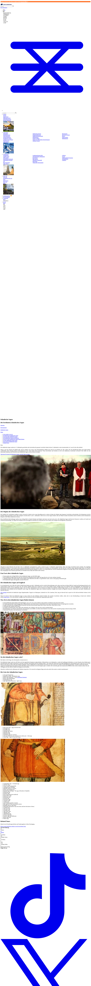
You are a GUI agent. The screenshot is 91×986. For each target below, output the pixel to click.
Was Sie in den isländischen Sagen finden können (13, 439)
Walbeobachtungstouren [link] (38, 136)
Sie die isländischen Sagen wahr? (10, 440)
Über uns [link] (5, 182)
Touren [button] (4, 114)
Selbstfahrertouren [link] (7, 119)
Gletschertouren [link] (6, 136)
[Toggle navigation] (46, 110)
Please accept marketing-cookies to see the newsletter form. (13, 826)
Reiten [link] (63, 136)
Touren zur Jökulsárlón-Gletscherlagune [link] (41, 139)
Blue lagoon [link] (35, 159)
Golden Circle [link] (6, 156)
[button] (3, 11)
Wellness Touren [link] (36, 140)
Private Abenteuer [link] (7, 120)
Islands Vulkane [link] (36, 138)
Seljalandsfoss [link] (65, 159)
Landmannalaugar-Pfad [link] (38, 155)
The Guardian (4, 592)
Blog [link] (4, 183)
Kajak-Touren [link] (65, 137)
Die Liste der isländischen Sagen (10, 441)
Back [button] (4, 199)
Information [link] (5, 180)
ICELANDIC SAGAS (8, 434)
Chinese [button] (45, 829)
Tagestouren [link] (5, 116)
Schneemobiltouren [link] (37, 134)
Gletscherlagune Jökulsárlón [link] (39, 156)
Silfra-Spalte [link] (6, 157)
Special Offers (24, 1)
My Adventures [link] (4, 7)
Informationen (4, 427)
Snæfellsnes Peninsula (22, 677)
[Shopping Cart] (4, 10)
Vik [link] (4, 161)
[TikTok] (45, 938)
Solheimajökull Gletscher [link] (67, 157)
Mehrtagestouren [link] (6, 118)
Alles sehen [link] (6, 142)
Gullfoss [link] (64, 155)
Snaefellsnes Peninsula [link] (8, 159)
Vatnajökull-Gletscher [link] (8, 160)
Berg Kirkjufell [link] (6, 162)
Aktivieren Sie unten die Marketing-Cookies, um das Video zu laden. (15, 454)
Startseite (3, 425)
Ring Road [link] (35, 161)
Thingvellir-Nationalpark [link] (38, 162)
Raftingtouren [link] (65, 138)
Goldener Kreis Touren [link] (8, 139)
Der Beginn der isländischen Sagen (10, 435)
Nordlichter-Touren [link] (7, 138)
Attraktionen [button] (6, 154)
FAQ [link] (4, 179)
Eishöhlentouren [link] (6, 134)
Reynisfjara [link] (35, 157)
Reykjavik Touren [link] (66, 134)
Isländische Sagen (4, 429)
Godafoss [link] (64, 160)
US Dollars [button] (45, 834)
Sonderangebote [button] (7, 196)
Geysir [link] (63, 156)
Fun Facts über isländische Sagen (10, 436)
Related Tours (6, 442)
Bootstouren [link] (64, 133)
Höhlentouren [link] (36, 137)
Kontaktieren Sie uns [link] (7, 178)
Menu (2, 432)
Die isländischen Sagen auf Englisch (11, 438)
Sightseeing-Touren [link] (37, 133)
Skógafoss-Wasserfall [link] (37, 160)
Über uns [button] (5, 176)
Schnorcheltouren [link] (7, 137)
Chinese (45, 832)
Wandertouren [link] (6, 140)
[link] (46, 204)
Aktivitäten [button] (5, 132)
